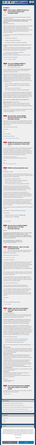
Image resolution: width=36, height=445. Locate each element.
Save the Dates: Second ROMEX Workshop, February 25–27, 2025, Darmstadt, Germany (17, 117)
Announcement (10, 59)
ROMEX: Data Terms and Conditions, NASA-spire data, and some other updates (18, 310)
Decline (9, 442)
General (9, 111)
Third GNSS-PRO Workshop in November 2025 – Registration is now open (15, 409)
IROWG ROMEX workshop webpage (19, 210)
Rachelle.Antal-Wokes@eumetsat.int (21, 339)
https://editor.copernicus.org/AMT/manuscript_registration (20, 47)
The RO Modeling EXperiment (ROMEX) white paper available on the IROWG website (19, 387)
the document (27, 326)
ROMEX (14, 59)
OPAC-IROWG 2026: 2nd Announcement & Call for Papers (13, 403)
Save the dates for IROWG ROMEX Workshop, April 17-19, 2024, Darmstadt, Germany (17, 227)
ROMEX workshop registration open (18, 168)
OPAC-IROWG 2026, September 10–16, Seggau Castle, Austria (14, 405)
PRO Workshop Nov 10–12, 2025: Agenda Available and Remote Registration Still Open (18, 407)
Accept (26, 442)
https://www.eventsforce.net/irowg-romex (11, 255)
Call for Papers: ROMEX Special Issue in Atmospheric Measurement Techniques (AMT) (18, 11)
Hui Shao (5, 59)
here (28, 99)
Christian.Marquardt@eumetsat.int (19, 340)
